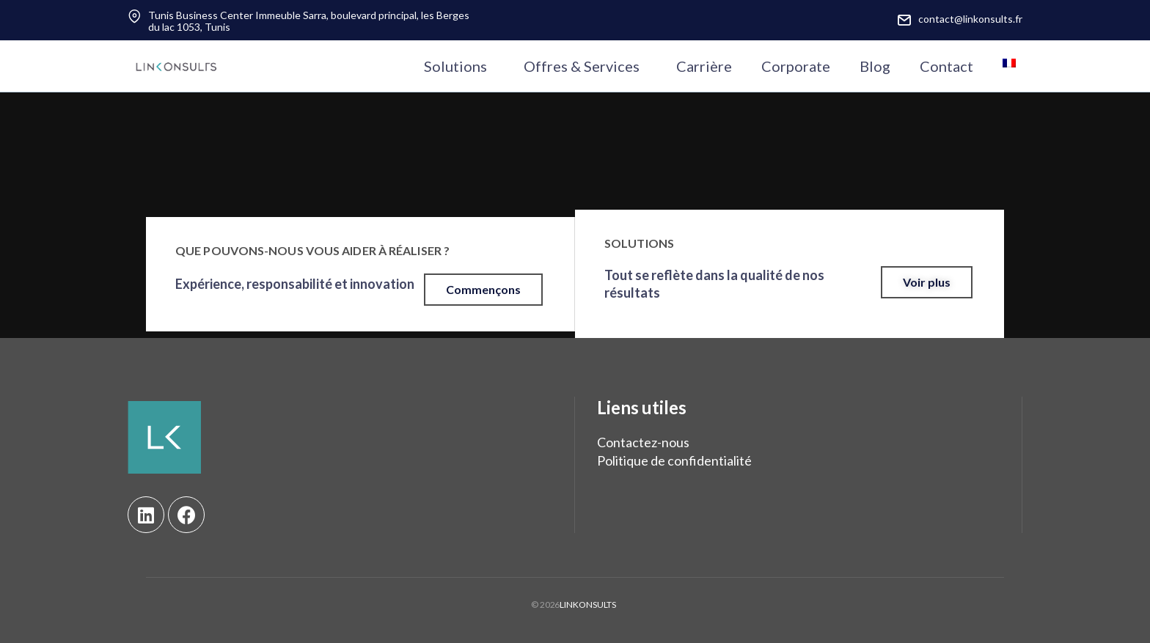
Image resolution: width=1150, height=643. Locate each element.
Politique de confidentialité (674, 460)
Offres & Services (582, 66)
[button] (483, 289)
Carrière (704, 66)
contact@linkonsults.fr (970, 18)
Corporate (795, 66)
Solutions (455, 66)
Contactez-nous (643, 442)
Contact (946, 66)
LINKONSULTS (588, 604)
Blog (875, 66)
